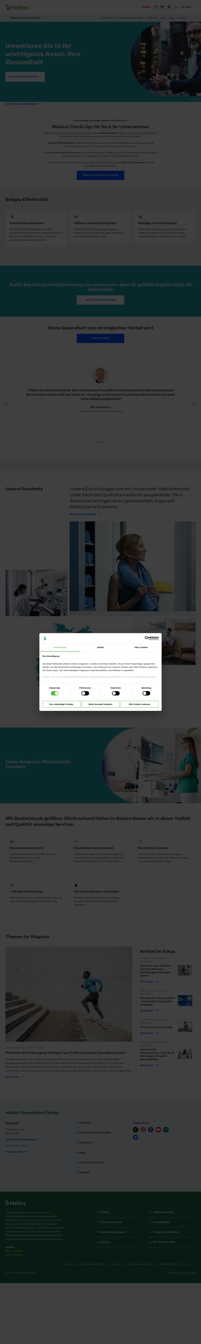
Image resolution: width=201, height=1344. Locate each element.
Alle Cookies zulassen (139, 704)
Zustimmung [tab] (60, 647)
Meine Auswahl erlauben (100, 704)
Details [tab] (100, 647)
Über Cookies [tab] (141, 647)
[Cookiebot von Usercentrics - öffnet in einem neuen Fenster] (147, 638)
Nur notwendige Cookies (61, 704)
